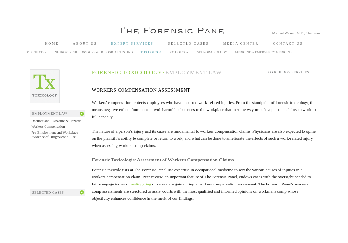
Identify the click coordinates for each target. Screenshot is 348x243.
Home (51, 43)
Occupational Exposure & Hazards (56, 120)
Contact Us (288, 43)
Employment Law (193, 73)
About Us (85, 43)
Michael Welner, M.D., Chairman (296, 33)
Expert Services (132, 43)
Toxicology (151, 52)
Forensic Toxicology (127, 73)
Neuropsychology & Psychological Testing (94, 52)
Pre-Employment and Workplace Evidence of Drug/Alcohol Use (55, 134)
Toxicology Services (287, 72)
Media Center (241, 43)
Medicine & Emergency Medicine (263, 52)
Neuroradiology (212, 52)
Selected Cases (188, 43)
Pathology (179, 52)
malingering (141, 184)
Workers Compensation (48, 126)
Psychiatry (37, 52)
